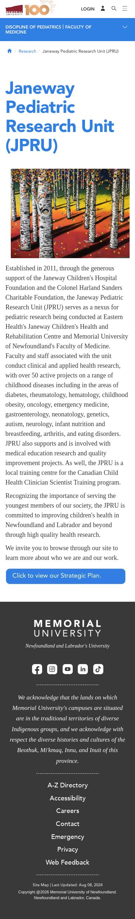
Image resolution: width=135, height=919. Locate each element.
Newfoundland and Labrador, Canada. (67, 898)
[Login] (88, 9)
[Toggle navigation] (125, 9)
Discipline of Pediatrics (33, 27)
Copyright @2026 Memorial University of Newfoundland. (67, 892)
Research (27, 51)
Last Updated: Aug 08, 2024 (77, 885)
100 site (41, 9)
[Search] (114, 9)
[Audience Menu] (103, 9)
